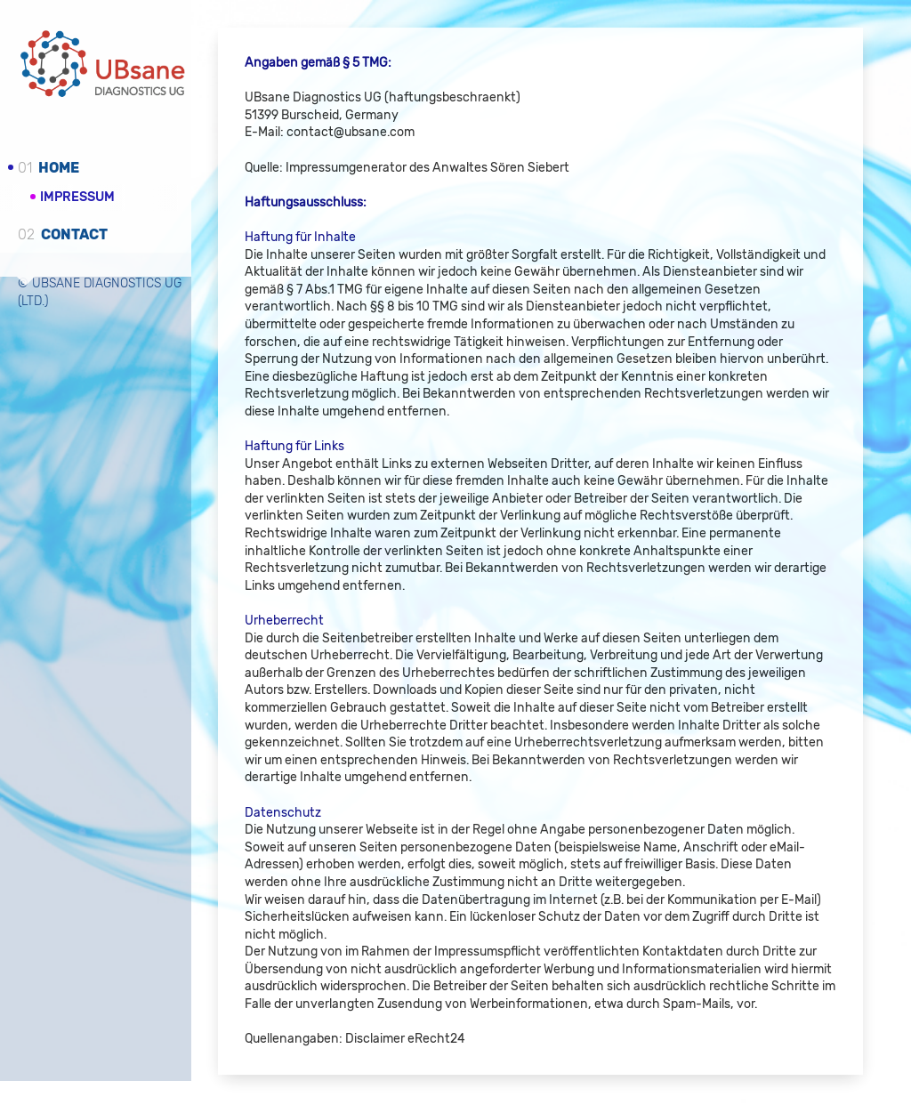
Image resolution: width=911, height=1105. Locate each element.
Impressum (77, 196)
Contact (63, 233)
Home (48, 167)
